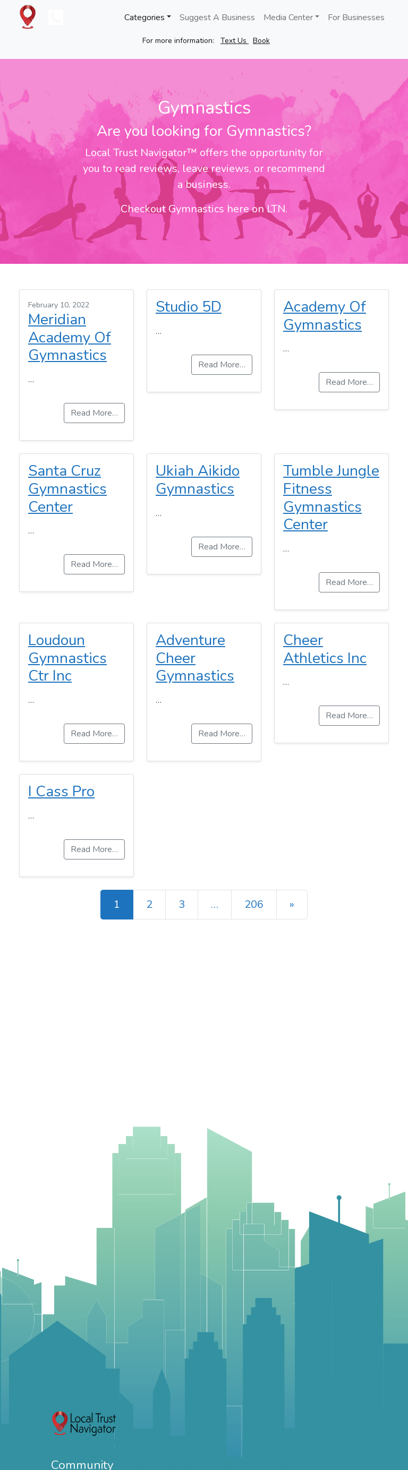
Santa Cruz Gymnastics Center (67, 489)
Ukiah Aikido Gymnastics (198, 480)
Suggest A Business (217, 17)
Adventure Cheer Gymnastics (195, 658)
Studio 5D (189, 307)
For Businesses (356, 17)
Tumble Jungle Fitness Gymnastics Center (331, 498)
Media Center (288, 17)
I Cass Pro (61, 791)
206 (254, 904)
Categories (144, 17)
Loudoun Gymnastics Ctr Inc (67, 658)
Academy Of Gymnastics (324, 316)
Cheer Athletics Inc (325, 649)
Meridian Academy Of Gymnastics (69, 337)
